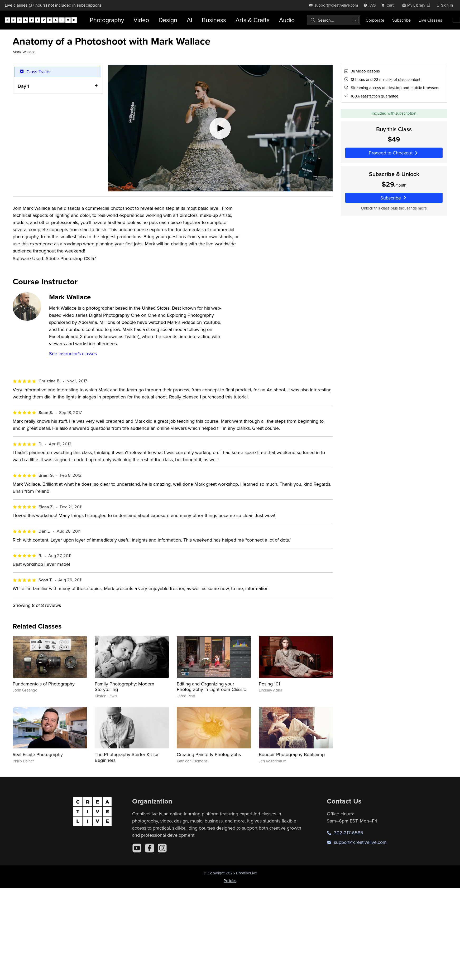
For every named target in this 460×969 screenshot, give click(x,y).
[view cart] (389, 5)
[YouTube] (137, 848)
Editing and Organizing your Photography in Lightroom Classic (211, 686)
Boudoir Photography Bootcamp (292, 754)
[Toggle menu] (456, 20)
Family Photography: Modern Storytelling (124, 686)
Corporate (375, 20)
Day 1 (23, 86)
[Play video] (220, 128)
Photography (107, 20)
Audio (287, 20)
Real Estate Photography (38, 754)
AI (189, 20)
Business (214, 20)
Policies (230, 880)
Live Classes (430, 20)
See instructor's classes (73, 353)
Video (141, 20)
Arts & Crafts (253, 20)
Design (168, 20)
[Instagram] (162, 848)
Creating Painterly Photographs (209, 754)
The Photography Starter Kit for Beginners (127, 757)
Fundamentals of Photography (44, 683)
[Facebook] (149, 848)
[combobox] (333, 20)
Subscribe (401, 20)
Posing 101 (269, 683)
